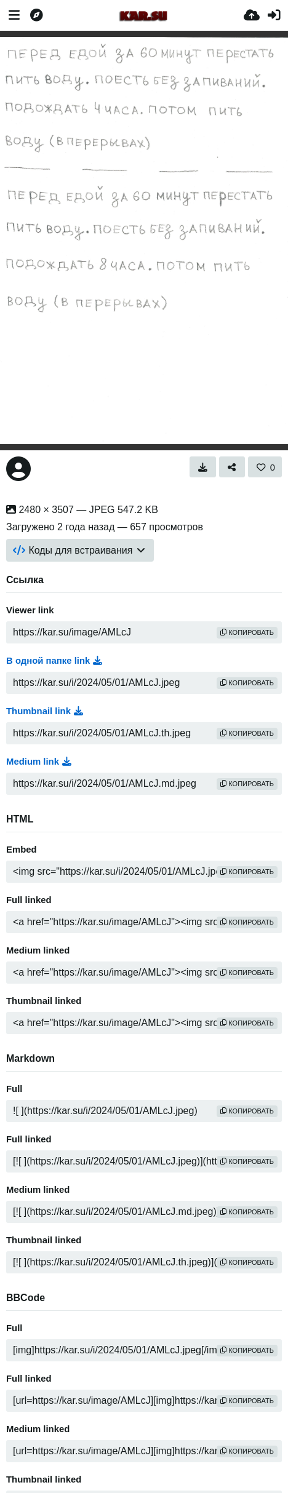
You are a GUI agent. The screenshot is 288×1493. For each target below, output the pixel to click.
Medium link (38, 761)
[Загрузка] (252, 15)
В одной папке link (54, 661)
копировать (247, 632)
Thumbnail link (44, 711)
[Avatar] (18, 468)
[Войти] (274, 15)
